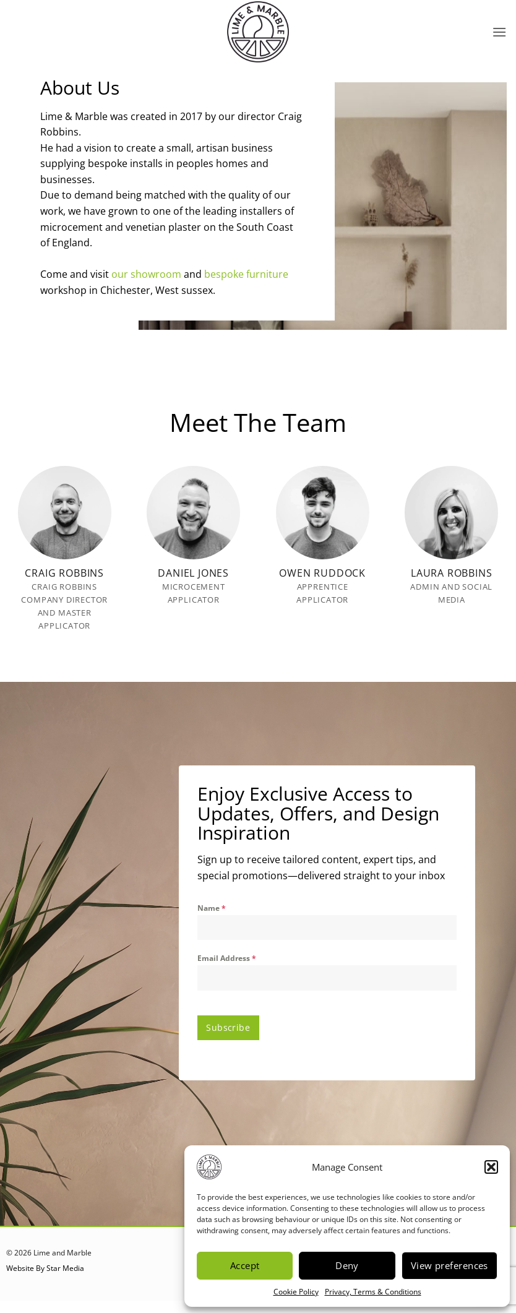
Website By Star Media (45, 1265)
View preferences (449, 1265)
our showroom (146, 274)
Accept (245, 1265)
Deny (347, 1265)
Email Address (226, 958)
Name (211, 908)
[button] (491, 1167)
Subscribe (228, 1027)
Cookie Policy (296, 1291)
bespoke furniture (246, 274)
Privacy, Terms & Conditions (373, 1291)
